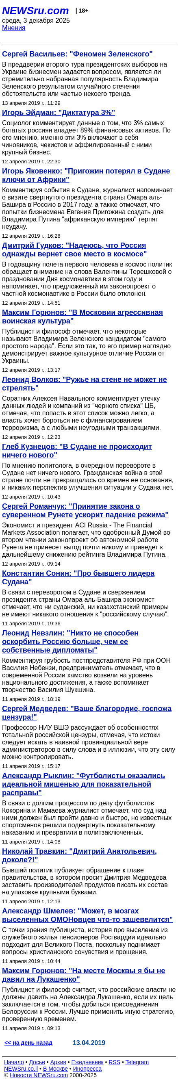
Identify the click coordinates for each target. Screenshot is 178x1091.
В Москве (55, 1068)
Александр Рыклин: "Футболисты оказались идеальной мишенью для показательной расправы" (83, 784)
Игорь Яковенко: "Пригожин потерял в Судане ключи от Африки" (86, 175)
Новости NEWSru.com (39, 1075)
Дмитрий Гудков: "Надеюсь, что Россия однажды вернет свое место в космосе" (74, 249)
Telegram (137, 1062)
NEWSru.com (35, 10)
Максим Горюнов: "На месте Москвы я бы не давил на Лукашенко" (83, 975)
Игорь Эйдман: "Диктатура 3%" (58, 112)
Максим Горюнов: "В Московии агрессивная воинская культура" (82, 316)
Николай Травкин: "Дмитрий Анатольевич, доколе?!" (79, 855)
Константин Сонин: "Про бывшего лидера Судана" (78, 577)
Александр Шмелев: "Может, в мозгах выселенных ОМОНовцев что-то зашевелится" (87, 915)
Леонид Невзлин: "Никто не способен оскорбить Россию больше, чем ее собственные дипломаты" (70, 641)
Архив (58, 1062)
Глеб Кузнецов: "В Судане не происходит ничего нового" (77, 450)
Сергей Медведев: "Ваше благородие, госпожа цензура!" (86, 713)
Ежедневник (88, 1062)
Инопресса (87, 1068)
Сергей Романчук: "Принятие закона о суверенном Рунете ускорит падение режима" (85, 510)
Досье (37, 1062)
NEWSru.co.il (21, 1068)
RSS (114, 1062)
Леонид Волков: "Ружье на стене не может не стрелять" (84, 383)
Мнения (14, 27)
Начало (14, 1062)
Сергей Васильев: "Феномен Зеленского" (77, 54)
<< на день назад (28, 1042)
